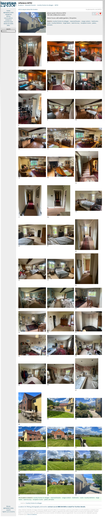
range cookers (85, 21)
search (8, 510)
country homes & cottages (45, 5)
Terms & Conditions (32, 514)
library (8, 16)
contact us (8, 20)
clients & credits (8, 23)
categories (8, 14)
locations (21, 5)
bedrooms (95, 21)
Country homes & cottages (34, 503)
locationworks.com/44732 (94, 9)
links (8, 25)
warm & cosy (75, 23)
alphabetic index (8, 12)
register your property (8, 511)
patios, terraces (49, 499)
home (8, 11)
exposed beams (75, 21)
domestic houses (30, 5)
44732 (56, 5)
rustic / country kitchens (54, 23)
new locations (8, 18)
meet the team (8, 22)
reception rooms (86, 23)
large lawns (66, 23)
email (70, 507)
